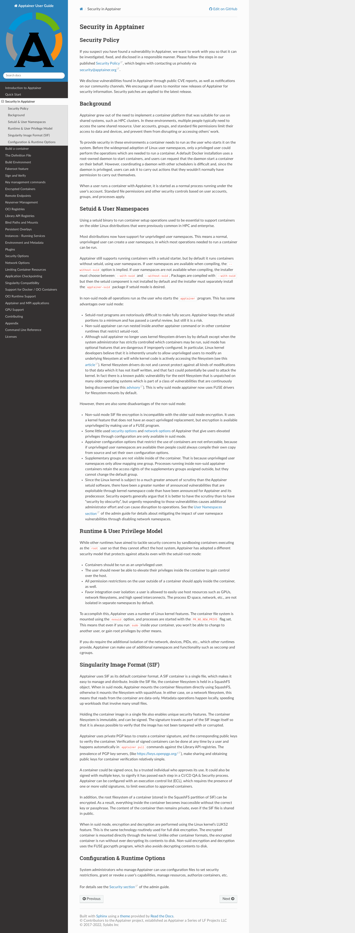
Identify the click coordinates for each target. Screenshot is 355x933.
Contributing (14, 316)
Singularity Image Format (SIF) (29, 135)
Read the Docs (162, 916)
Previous (92, 899)
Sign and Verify (15, 175)
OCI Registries (15, 209)
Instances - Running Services (25, 236)
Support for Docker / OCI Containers (31, 289)
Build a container (17, 148)
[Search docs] (34, 75)
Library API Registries (19, 216)
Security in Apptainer (18, 102)
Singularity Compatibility (22, 283)
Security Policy (18, 108)
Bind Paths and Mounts (21, 222)
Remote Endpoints (18, 196)
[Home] (81, 9)
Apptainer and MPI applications (27, 303)
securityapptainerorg (98, 70)
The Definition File (18, 155)
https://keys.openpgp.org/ (157, 754)
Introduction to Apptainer (23, 88)
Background (16, 115)
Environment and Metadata (24, 242)
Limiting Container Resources (25, 269)
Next (228, 899)
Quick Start (13, 94)
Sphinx (101, 916)
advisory (133, 387)
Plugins (10, 249)
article (90, 365)
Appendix (11, 323)
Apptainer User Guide (34, 36)
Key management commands (25, 182)
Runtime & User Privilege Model (30, 128)
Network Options (17, 263)
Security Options (17, 256)
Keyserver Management (21, 202)
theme (125, 916)
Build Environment (18, 162)
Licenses (11, 336)
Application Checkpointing (23, 276)
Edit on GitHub (224, 9)
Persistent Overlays (18, 229)
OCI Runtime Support (20, 296)
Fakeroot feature (16, 169)
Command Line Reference (23, 330)
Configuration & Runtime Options (31, 142)
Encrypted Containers (20, 189)
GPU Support (14, 309)
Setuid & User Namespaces (27, 122)
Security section (122, 887)
